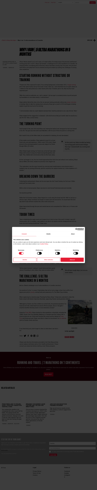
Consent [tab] (24, 234)
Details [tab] (48, 234)
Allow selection (48, 259)
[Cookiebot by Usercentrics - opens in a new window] (77, 229)
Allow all (72, 259)
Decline (25, 259)
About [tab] (73, 234)
